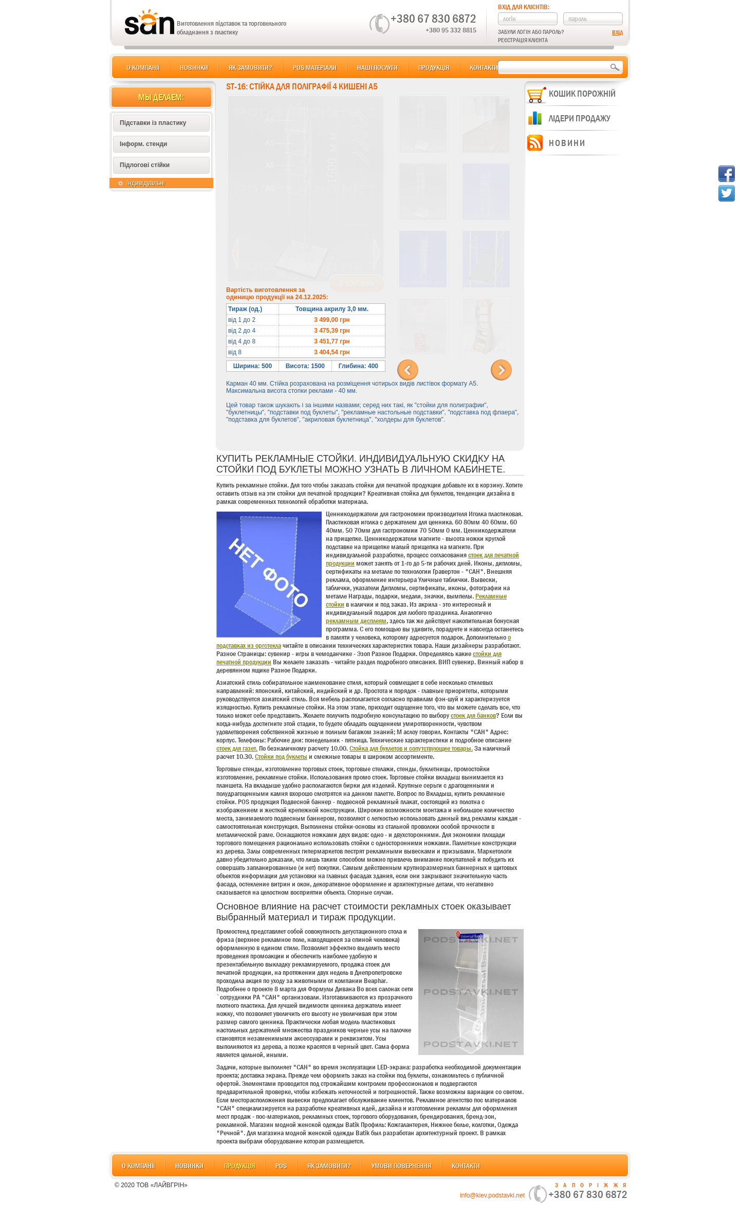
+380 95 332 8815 (450, 30)
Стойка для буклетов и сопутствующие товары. (411, 748)
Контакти (484, 67)
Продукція (433, 67)
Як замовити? (250, 67)
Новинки (194, 67)
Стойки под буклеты (281, 756)
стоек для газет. (236, 748)
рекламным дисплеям (356, 620)
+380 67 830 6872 (433, 18)
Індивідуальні (145, 183)
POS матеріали (315, 67)
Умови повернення (401, 1165)
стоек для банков (473, 715)
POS (281, 1165)
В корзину (356, 284)
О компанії (142, 67)
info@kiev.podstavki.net (492, 1195)
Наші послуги (377, 67)
